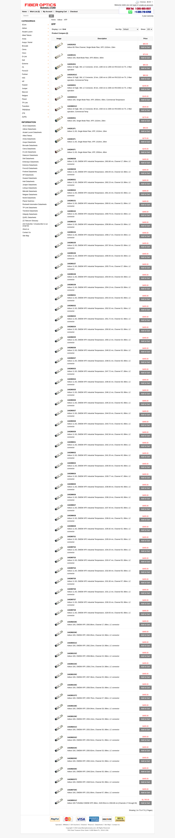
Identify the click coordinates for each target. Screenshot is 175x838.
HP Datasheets (28, 175)
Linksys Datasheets (30, 188)
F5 (23, 67)
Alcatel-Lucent (27, 32)
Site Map (26, 236)
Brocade (25, 46)
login (135, 5)
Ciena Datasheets (29, 149)
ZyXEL (24, 117)
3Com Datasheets (29, 126)
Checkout (74, 12)
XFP (65, 20)
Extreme (25, 64)
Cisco (24, 53)
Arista (24, 39)
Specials (58, 824)
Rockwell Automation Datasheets (34, 204)
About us (26, 229)
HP (23, 81)
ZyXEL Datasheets (29, 217)
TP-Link (25, 103)
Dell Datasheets (28, 159)
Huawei (24, 85)
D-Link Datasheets (29, 152)
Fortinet (25, 74)
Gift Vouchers (74, 824)
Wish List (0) (35, 12)
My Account (47, 12)
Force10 (25, 71)
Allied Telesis (26, 35)
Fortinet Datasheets (30, 172)
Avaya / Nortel (27, 42)
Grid (64, 29)
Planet (24, 99)
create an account (146, 5)
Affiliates (65, 824)
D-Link (24, 57)
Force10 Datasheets (30, 168)
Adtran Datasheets (29, 129)
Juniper (24, 88)
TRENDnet (26, 110)
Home (24, 12)
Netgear (25, 96)
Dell (23, 60)
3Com (24, 25)
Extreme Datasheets (30, 165)
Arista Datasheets (29, 139)
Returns (90, 824)
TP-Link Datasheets (30, 208)
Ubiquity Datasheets (30, 214)
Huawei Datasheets (30, 178)
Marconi (25, 92)
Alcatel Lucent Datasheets (32, 132)
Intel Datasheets (28, 181)
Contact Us (27, 232)
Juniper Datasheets (30, 185)
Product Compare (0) (60, 33)
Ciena (24, 49)
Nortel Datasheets (29, 198)
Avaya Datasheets (29, 142)
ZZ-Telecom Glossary (30, 221)
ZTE (23, 113)
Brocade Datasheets (30, 145)
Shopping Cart (61, 12)
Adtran (24, 28)
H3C (23, 78)
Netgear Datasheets (30, 194)
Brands (83, 824)
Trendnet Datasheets (30, 211)
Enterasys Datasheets (31, 162)
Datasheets (99, 824)
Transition (25, 106)
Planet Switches (28, 201)
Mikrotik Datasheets (30, 191)
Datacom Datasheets (30, 155)
